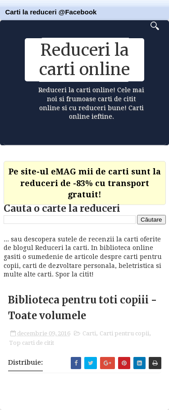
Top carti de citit (31, 342)
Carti (89, 333)
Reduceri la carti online (84, 60)
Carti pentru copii (124, 333)
